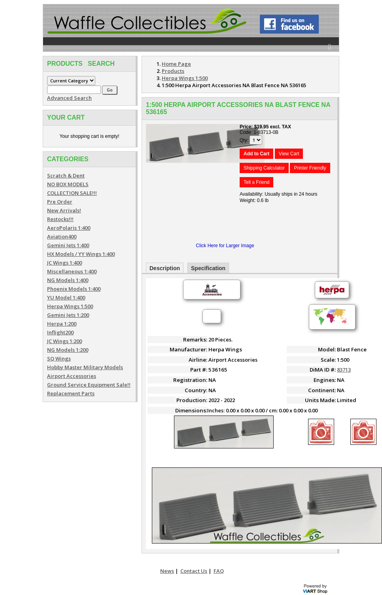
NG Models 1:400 (67, 280)
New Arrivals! (64, 210)
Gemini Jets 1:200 (68, 314)
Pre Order (59, 201)
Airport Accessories (71, 376)
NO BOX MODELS (68, 184)
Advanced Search (69, 97)
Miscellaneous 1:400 (71, 271)
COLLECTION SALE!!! (72, 192)
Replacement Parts (71, 393)
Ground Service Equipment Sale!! (88, 384)
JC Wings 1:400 (64, 262)
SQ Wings (59, 358)
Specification (208, 268)
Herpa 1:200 (61, 323)
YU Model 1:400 (66, 297)
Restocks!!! (60, 219)
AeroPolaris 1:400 (68, 227)
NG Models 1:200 (67, 349)
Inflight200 (60, 332)
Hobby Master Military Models (85, 367)
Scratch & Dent (66, 175)
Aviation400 (61, 236)
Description (164, 268)
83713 (344, 369)
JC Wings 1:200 (64, 341)
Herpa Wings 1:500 (70, 306)
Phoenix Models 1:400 (73, 288)
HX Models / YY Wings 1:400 (81, 253)
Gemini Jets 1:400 (68, 245)
